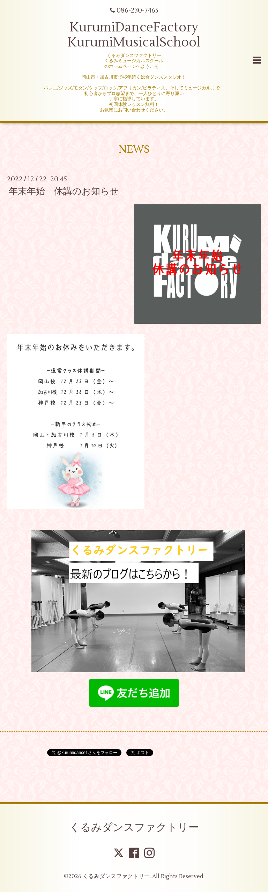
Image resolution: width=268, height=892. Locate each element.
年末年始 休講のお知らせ (64, 191)
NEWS (134, 149)
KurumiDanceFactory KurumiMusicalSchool (134, 35)
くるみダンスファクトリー (134, 827)
